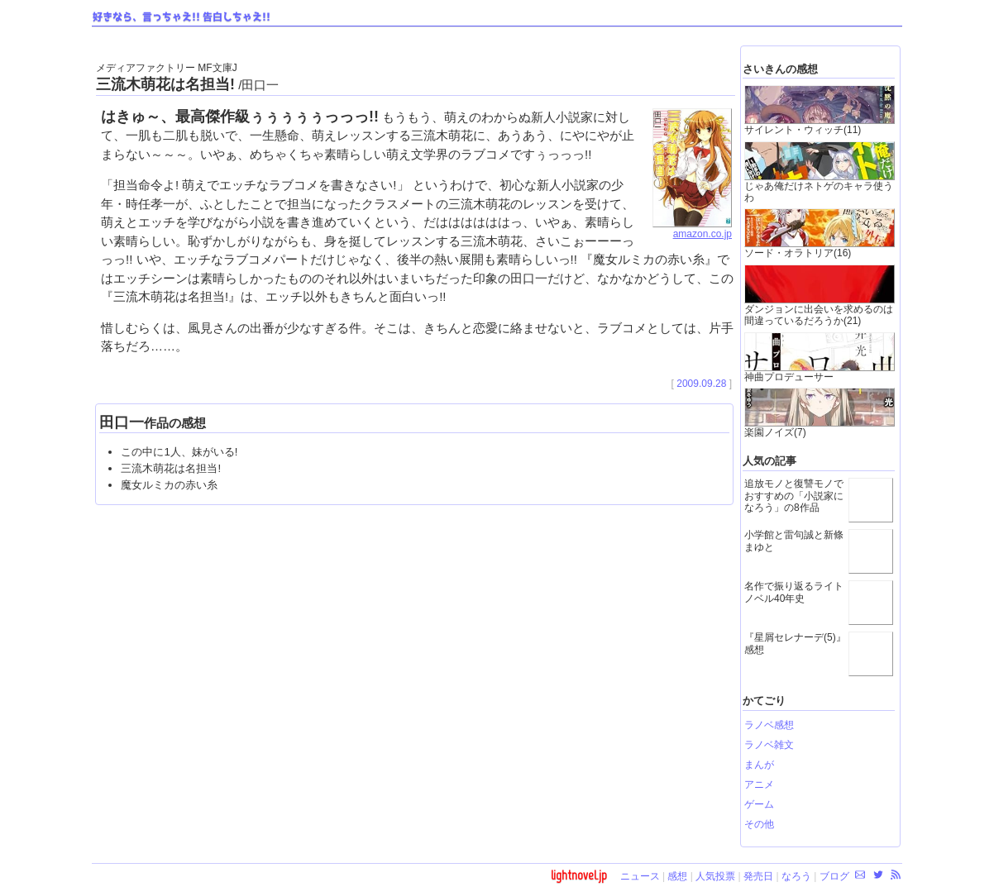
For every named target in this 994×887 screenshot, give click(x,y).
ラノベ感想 (769, 725)
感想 (677, 876)
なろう (796, 876)
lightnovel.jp (579, 875)
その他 (759, 824)
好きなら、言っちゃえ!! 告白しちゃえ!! (181, 17)
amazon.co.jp (692, 229)
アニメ (759, 784)
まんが (759, 764)
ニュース (640, 876)
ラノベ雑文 (769, 745)
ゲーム (759, 804)
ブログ (834, 876)
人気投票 (715, 876)
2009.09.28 (701, 383)
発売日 (758, 876)
